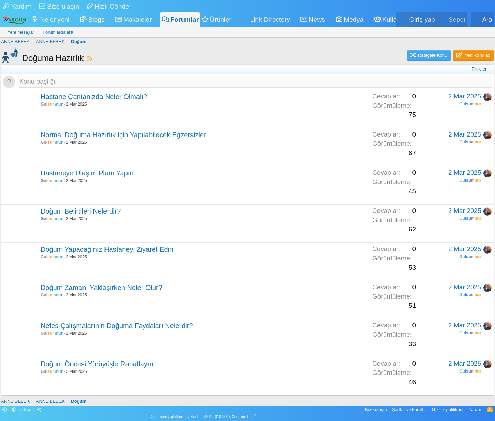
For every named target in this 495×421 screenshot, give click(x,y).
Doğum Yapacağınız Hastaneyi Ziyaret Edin (107, 249)
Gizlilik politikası (447, 409)
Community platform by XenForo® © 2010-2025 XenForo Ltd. (203, 416)
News (317, 19)
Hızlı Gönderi (109, 6)
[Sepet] (452, 19)
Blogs (96, 19)
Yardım (17, 6)
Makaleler (137, 19)
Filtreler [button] (479, 69)
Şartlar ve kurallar (409, 409)
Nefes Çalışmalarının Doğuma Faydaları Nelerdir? (117, 326)
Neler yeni (55, 19)
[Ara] (482, 19)
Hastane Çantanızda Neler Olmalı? (94, 96)
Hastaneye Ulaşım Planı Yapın (87, 173)
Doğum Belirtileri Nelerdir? (81, 211)
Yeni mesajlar (21, 32)
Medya (353, 19)
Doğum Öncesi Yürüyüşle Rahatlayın (97, 364)
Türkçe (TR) (27, 409)
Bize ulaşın (59, 6)
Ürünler (220, 19)
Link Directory (270, 19)
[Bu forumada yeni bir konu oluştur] (255, 82)
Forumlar (184, 19)
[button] (74, 19)
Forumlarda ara (58, 32)
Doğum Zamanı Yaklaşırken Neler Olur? (101, 287)
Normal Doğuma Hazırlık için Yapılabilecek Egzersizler (123, 135)
